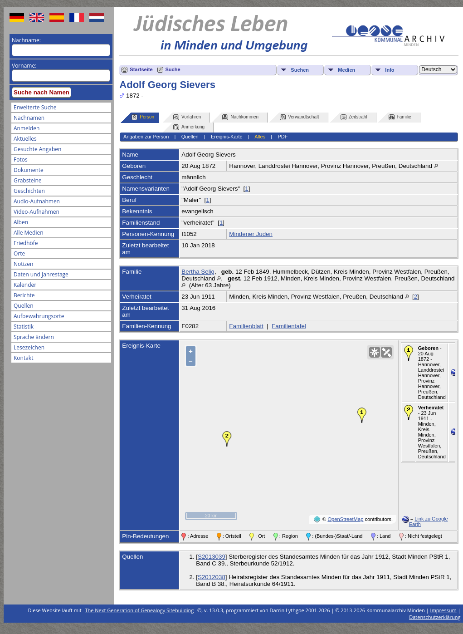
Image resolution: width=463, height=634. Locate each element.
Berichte (24, 295)
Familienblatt (246, 326)
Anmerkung (189, 127)
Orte (19, 253)
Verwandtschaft (299, 117)
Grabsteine (28, 180)
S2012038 (211, 577)
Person (143, 117)
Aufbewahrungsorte (39, 316)
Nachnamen (29, 118)
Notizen (23, 264)
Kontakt (23, 358)
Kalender (25, 285)
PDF (283, 136)
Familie (400, 117)
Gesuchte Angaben (37, 149)
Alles (259, 136)
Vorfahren (187, 117)
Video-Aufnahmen (36, 212)
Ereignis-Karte (227, 136)
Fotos (21, 159)
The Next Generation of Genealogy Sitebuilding (139, 610)
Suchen (300, 70)
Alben (21, 222)
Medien (346, 70)
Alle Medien (29, 232)
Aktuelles (25, 139)
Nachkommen (240, 117)
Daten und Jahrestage (41, 274)
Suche (173, 69)
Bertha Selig (197, 271)
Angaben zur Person (146, 136)
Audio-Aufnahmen (37, 201)
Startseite (141, 69)
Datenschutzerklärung (434, 617)
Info (389, 70)
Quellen (24, 306)
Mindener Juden (251, 234)
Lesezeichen (29, 347)
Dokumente (29, 170)
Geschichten (29, 191)
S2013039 (211, 556)
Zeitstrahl (354, 117)
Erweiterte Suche (35, 107)
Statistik (24, 326)
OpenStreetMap (345, 519)
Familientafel (289, 326)
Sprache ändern (34, 337)
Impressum (443, 610)
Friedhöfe (26, 243)
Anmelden (26, 128)
